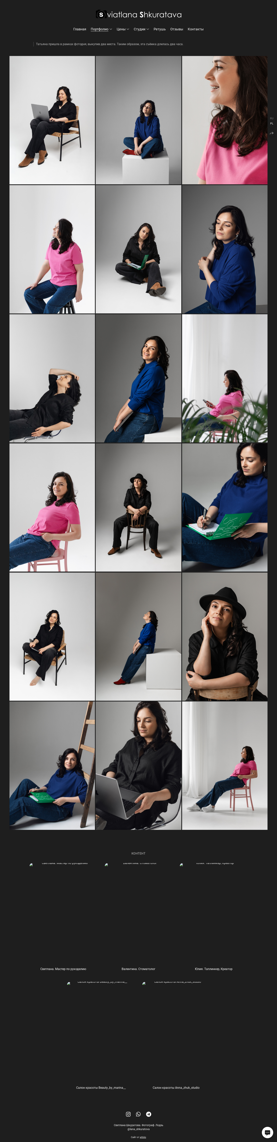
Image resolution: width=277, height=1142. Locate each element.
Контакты (196, 29)
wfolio (143, 1139)
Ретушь (160, 29)
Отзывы (176, 29)
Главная (79, 29)
